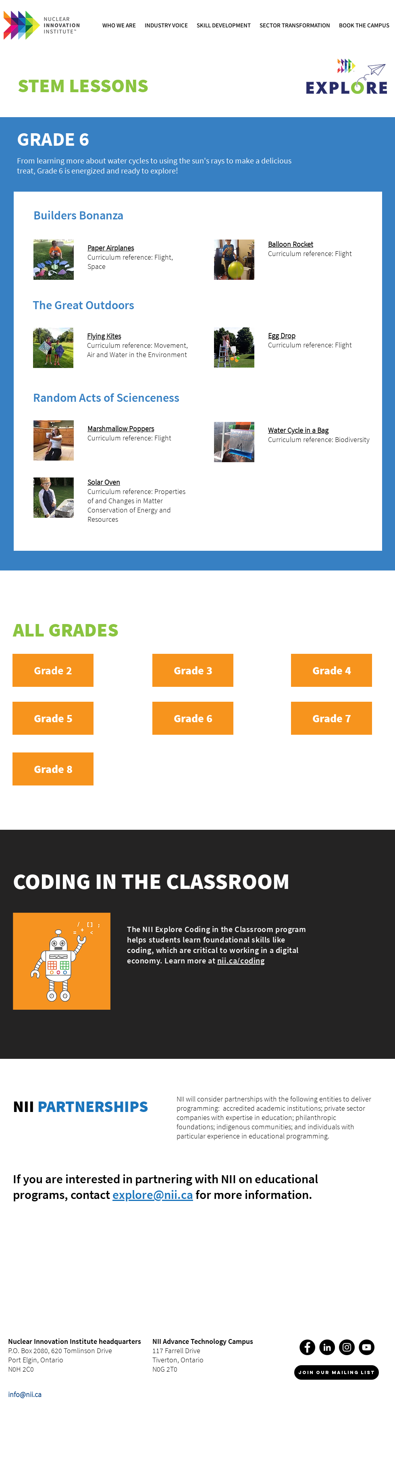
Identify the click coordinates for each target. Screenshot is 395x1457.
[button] (119, 25)
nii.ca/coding (241, 960)
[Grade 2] (53, 670)
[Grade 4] (331, 670)
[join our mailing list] (336, 1372)
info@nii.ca (25, 1394)
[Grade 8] (53, 768)
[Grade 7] (331, 718)
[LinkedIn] (327, 1347)
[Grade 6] (192, 718)
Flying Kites (104, 336)
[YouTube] (366, 1347)
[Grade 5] (53, 718)
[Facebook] (307, 1347)
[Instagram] (347, 1347)
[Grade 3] (192, 670)
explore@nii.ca (152, 1194)
